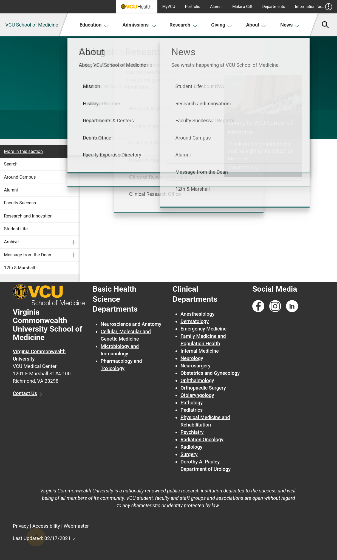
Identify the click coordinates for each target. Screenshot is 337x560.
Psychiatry (191, 432)
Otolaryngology (197, 395)
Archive (11, 241)
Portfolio (192, 6)
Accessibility (46, 526)
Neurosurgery (195, 366)
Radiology (191, 447)
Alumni (216, 6)
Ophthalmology (197, 380)
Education (94, 25)
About (256, 25)
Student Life (16, 228)
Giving (221, 25)
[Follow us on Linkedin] (292, 306)
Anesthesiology (197, 314)
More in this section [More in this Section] (23, 151)
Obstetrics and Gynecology (210, 373)
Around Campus (20, 177)
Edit (74, 537)
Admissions (140, 25)
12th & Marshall (19, 267)
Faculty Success (20, 202)
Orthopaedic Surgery (203, 388)
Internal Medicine (199, 351)
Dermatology (194, 321)
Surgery (188, 454)
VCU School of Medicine (31, 25)
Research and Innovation (28, 216)
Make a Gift (242, 6)
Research (183, 25)
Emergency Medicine (203, 329)
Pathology (191, 402)
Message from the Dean (27, 254)
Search (11, 164)
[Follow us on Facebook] (258, 306)
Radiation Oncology (201, 439)
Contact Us (25, 393)
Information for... (314, 6)
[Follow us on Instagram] (275, 306)
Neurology (191, 358)
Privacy (21, 526)
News (289, 25)
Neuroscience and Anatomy (131, 324)
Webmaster (76, 526)
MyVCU (168, 6)
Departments (273, 6)
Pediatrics (191, 410)
